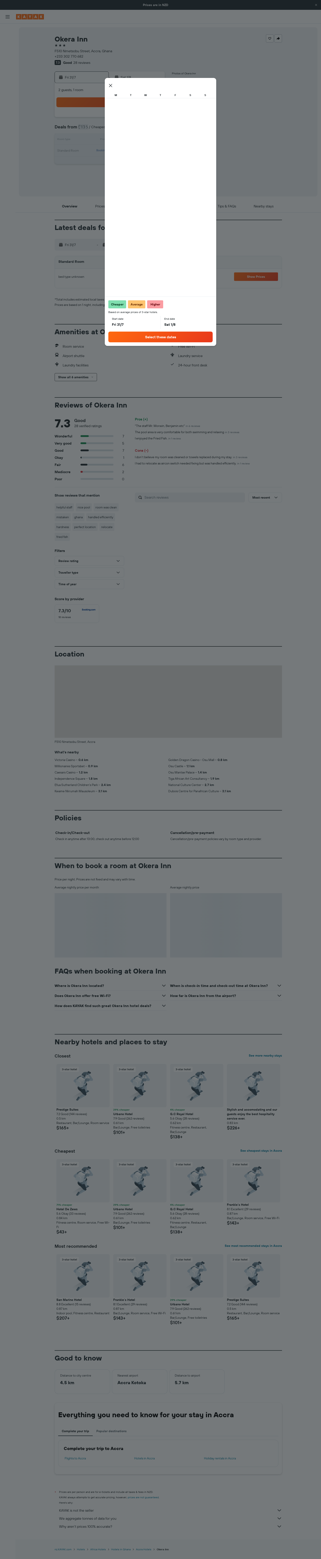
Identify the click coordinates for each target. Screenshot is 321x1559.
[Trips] (7, 102)
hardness (62, 527)
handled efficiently (100, 517)
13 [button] (89, 140)
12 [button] (153, 129)
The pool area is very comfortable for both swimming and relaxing (187, 432)
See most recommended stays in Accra (253, 1246)
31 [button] (132, 161)
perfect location (85, 527)
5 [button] (153, 119)
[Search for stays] (7, 39)
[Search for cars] (7, 49)
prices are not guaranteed (143, 1497)
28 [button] (100, 161)
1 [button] (110, 119)
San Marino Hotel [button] (69, 1300)
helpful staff (64, 507)
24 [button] (132, 151)
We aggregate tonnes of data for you (170, 1518)
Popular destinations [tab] (111, 1431)
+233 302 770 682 (69, 56)
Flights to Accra (75, 1458)
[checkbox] (77, 613)
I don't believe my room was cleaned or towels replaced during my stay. (191, 457)
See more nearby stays (265, 1055)
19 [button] (153, 140)
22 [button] (110, 151)
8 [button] (110, 129)
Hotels (81, 1549)
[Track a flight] (7, 80)
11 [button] (142, 129)
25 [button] (142, 151)
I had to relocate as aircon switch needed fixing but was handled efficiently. (192, 463)
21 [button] (99, 151)
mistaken (62, 517)
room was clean (106, 507)
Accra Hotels (143, 1549)
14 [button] (99, 140)
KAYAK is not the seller (170, 1510)
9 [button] (121, 129)
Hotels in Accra (144, 1458)
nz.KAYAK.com (63, 1549)
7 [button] (100, 129)
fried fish (62, 537)
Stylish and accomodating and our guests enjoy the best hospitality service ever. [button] (252, 1114)
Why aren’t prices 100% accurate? (170, 1526)
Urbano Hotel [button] (123, 1114)
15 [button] (110, 140)
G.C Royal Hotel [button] (181, 1114)
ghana (78, 517)
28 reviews (81, 62)
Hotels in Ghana (121, 1549)
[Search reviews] (193, 497)
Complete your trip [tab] (75, 1431)
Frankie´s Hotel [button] (238, 1205)
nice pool (84, 507)
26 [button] (153, 151)
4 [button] (143, 119)
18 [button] (142, 140)
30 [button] (121, 161)
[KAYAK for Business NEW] (7, 90)
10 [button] (132, 129)
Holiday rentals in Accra (220, 1458)
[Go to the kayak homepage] (30, 16)
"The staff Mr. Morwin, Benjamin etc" (167, 426)
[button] (316, 5)
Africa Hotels (98, 1549)
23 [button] (121, 151)
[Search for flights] (7, 30)
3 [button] (132, 119)
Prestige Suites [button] (67, 1110)
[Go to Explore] (7, 71)
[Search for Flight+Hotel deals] (7, 58)
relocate (107, 527)
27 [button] (89, 161)
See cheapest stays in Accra (261, 1151)
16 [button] (121, 140)
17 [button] (131, 140)
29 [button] (110, 161)
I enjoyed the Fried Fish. (158, 438)
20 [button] (89, 151)
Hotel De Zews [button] (67, 1209)
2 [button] (121, 119)
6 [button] (89, 129)
